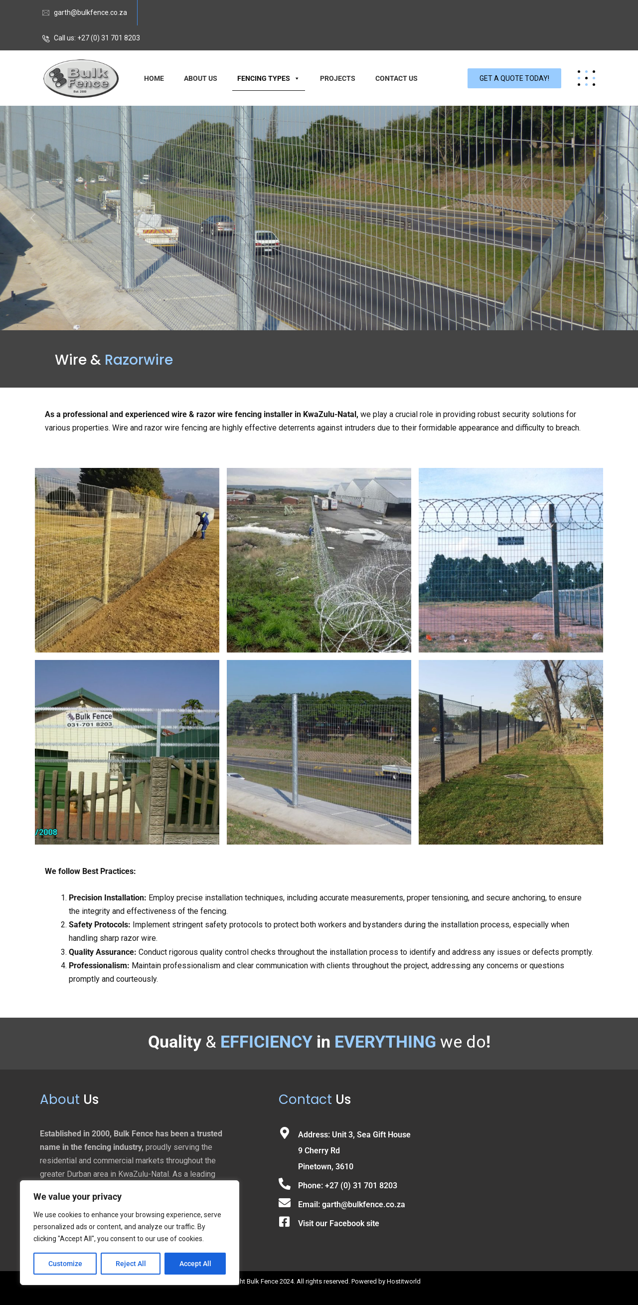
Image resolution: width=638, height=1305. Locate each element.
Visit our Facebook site (338, 1223)
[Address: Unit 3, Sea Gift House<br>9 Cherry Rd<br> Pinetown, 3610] (285, 1133)
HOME (154, 78)
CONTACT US (396, 78)
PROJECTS (337, 78)
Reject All (131, 1264)
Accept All (195, 1264)
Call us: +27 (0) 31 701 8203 (97, 38)
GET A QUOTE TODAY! (514, 78)
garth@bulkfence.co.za (90, 12)
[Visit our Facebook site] (285, 1222)
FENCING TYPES (268, 78)
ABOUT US (200, 78)
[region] (129, 1232)
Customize (65, 1264)
